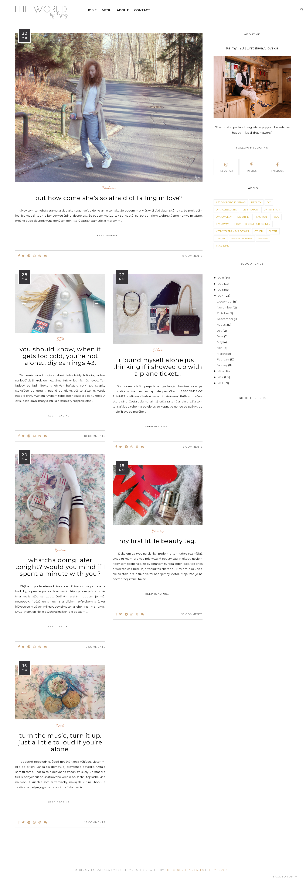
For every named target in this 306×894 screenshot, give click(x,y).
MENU (106, 10)
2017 (221, 283)
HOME (91, 10)
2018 (221, 277)
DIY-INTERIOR (272, 209)
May (220, 342)
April (220, 347)
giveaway (222, 224)
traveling (223, 245)
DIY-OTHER (243, 216)
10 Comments (94, 435)
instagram (226, 166)
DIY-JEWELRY (224, 216)
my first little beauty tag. (157, 541)
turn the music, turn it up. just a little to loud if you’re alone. (60, 742)
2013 (221, 371)
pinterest (252, 166)
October (223, 313)
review (60, 550)
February (223, 359)
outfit (273, 231)
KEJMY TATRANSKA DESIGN (232, 231)
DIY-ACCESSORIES (226, 209)
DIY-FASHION (250, 209)
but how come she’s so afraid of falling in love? (109, 198)
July (220, 330)
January (222, 365)
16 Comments (192, 446)
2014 (221, 295)
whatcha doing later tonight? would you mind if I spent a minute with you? (60, 566)
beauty (158, 531)
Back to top (285, 876)
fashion (109, 188)
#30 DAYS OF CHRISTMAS (230, 202)
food (60, 725)
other (158, 350)
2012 (221, 377)
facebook (277, 166)
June (220, 336)
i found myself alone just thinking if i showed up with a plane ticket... (157, 366)
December (225, 301)
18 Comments (192, 255)
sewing (263, 238)
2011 (221, 383)
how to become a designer (252, 224)
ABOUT (123, 10)
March (221, 353)
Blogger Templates (185, 870)
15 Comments (95, 822)
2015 (221, 289)
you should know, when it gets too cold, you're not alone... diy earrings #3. (60, 356)
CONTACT (142, 10)
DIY (60, 339)
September (225, 319)
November (225, 307)
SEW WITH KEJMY (241, 238)
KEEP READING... (109, 235)
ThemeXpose (218, 870)
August (222, 324)
